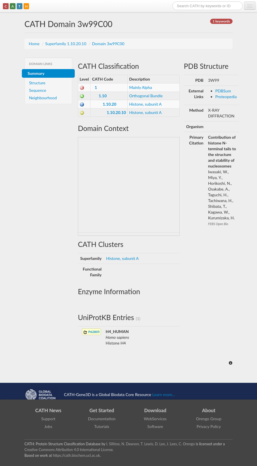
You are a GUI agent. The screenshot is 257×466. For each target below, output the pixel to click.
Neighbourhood (43, 97)
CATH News (48, 410)
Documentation (102, 418)
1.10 (103, 95)
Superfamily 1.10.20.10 (66, 43)
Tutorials (101, 426)
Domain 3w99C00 (108, 43)
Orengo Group (208, 418)
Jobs (48, 426)
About (209, 410)
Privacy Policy (209, 426)
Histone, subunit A (145, 104)
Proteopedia (226, 96)
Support (48, 418)
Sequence (37, 90)
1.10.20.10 (116, 112)
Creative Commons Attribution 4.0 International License (68, 450)
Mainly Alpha (140, 87)
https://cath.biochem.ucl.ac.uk (76, 455)
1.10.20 (109, 104)
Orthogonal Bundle (146, 95)
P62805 (91, 332)
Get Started (101, 410)
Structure (37, 82)
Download (155, 410)
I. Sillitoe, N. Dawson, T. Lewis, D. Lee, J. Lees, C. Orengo (150, 444)
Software (155, 426)
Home (35, 43)
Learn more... (163, 394)
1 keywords (221, 21)
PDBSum (223, 90)
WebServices (155, 418)
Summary (36, 73)
